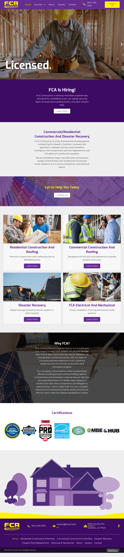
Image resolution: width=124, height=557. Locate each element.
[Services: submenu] (44, 4)
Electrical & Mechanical (62, 543)
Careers (88, 543)
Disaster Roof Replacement (35, 543)
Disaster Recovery (103, 539)
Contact (98, 543)
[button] (112, 4)
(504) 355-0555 (38, 526)
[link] (28, 4)
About (79, 543)
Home (15, 539)
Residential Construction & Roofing (37, 539)
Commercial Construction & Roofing (74, 539)
